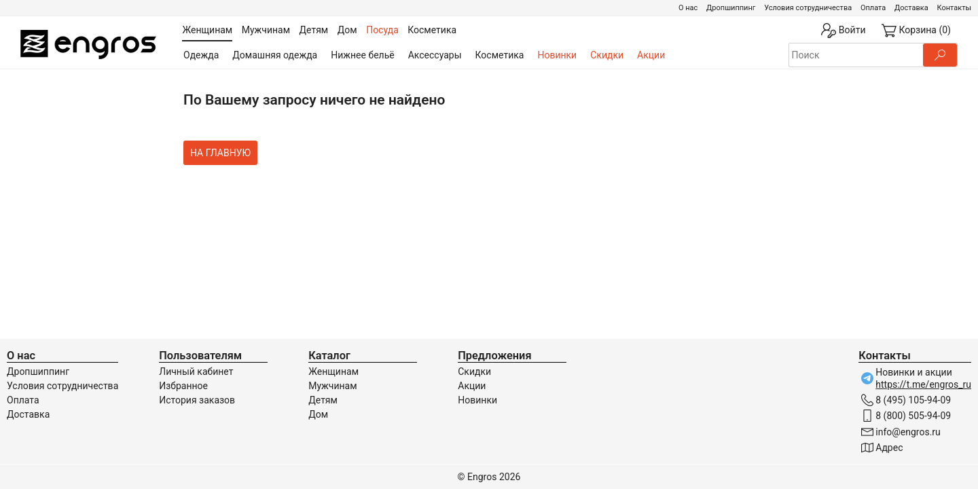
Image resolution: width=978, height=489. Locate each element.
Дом (318, 414)
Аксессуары (435, 55)
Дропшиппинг (730, 7)
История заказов (197, 400)
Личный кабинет (196, 371)
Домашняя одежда (274, 55)
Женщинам (333, 371)
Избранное (183, 385)
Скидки (606, 55)
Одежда (201, 55)
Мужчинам (332, 385)
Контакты (954, 7)
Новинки (557, 55)
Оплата (873, 7)
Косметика (499, 55)
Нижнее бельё (362, 55)
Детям (323, 400)
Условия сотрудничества (808, 7)
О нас (688, 7)
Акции (651, 55)
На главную (220, 152)
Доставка (911, 7)
